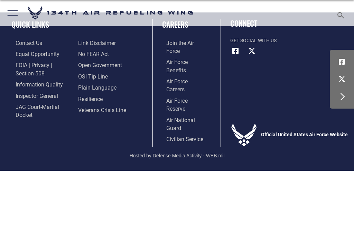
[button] (11, 13)
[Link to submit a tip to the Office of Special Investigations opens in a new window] (90, 64)
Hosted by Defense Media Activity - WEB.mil (177, 119)
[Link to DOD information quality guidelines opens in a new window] (32, 75)
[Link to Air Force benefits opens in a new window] (181, 53)
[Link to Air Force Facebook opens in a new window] (342, 62)
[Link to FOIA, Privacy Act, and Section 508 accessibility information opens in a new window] (40, 64)
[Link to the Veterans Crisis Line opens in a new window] (99, 96)
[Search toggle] (342, 13)
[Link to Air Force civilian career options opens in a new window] (178, 96)
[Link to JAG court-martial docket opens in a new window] (38, 96)
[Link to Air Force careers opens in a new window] (180, 64)
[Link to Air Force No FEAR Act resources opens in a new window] (91, 43)
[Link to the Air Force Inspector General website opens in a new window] (30, 85)
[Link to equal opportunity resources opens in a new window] (30, 53)
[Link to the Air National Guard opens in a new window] (182, 85)
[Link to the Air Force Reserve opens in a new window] (180, 75)
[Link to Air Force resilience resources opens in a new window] (88, 85)
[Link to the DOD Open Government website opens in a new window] (97, 53)
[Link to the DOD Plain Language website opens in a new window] (95, 75)
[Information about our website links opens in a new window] (27, 107)
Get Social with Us (253, 41)
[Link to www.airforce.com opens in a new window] (180, 43)
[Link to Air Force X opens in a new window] (342, 79)
